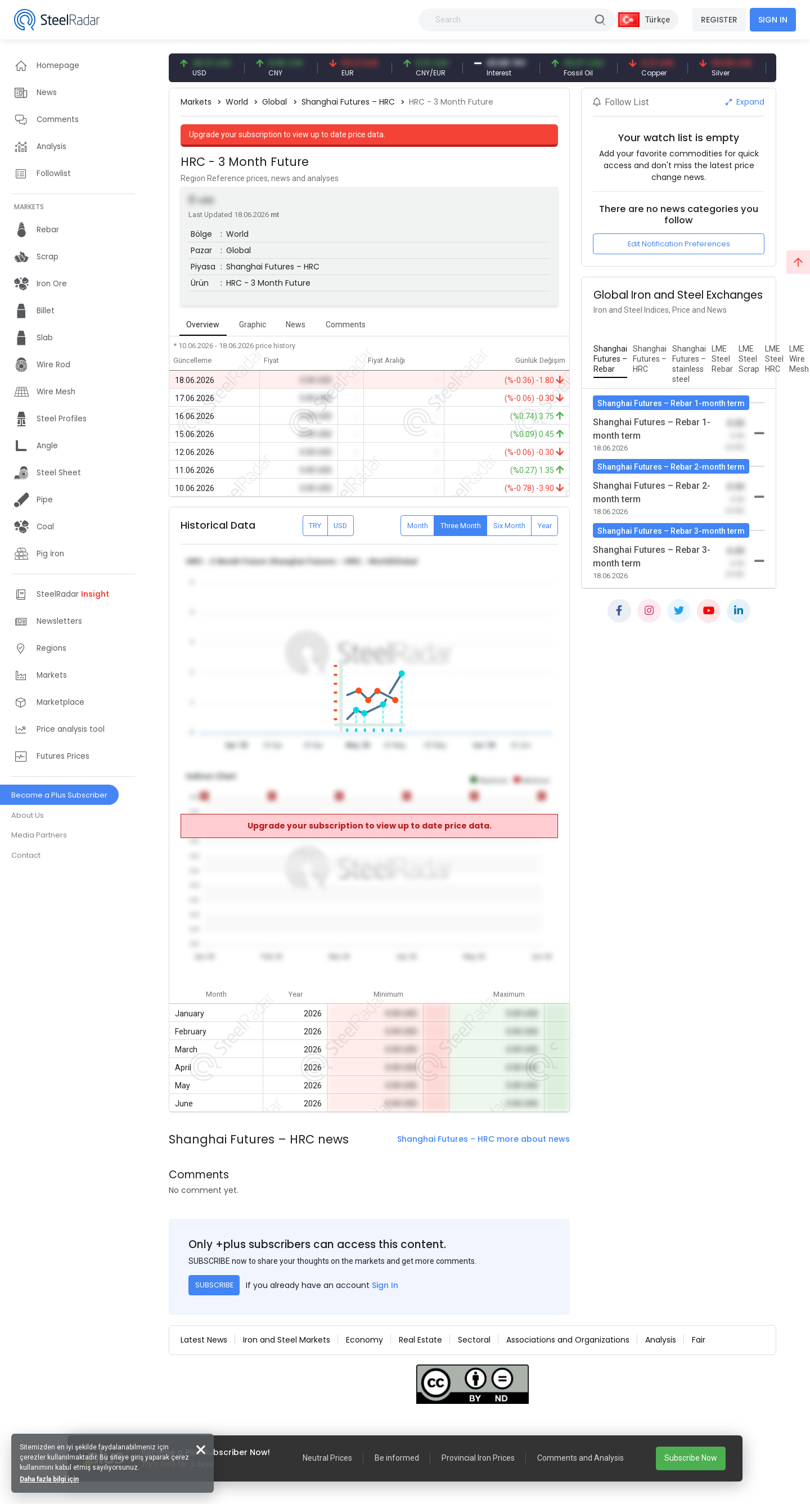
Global (274, 101)
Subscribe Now (690, 1457)
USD (340, 525)
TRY (315, 525)
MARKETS (29, 206)
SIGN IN (773, 19)
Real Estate (420, 1339)
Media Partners (39, 835)
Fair (698, 1339)
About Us (27, 815)
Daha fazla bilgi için (49, 1479)
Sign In (385, 1285)
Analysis (660, 1339)
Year (545, 525)
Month (417, 525)
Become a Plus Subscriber (59, 795)
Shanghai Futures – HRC (348, 101)
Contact (25, 855)
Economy (364, 1339)
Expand (745, 101)
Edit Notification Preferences (679, 243)
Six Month (509, 525)
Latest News (204, 1339)
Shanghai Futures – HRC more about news (483, 1139)
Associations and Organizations (567, 1339)
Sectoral (474, 1339)
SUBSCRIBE (214, 1285)
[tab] (610, 359)
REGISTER (719, 19)
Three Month (460, 525)
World (237, 101)
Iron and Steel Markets (286, 1339)
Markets (196, 101)
